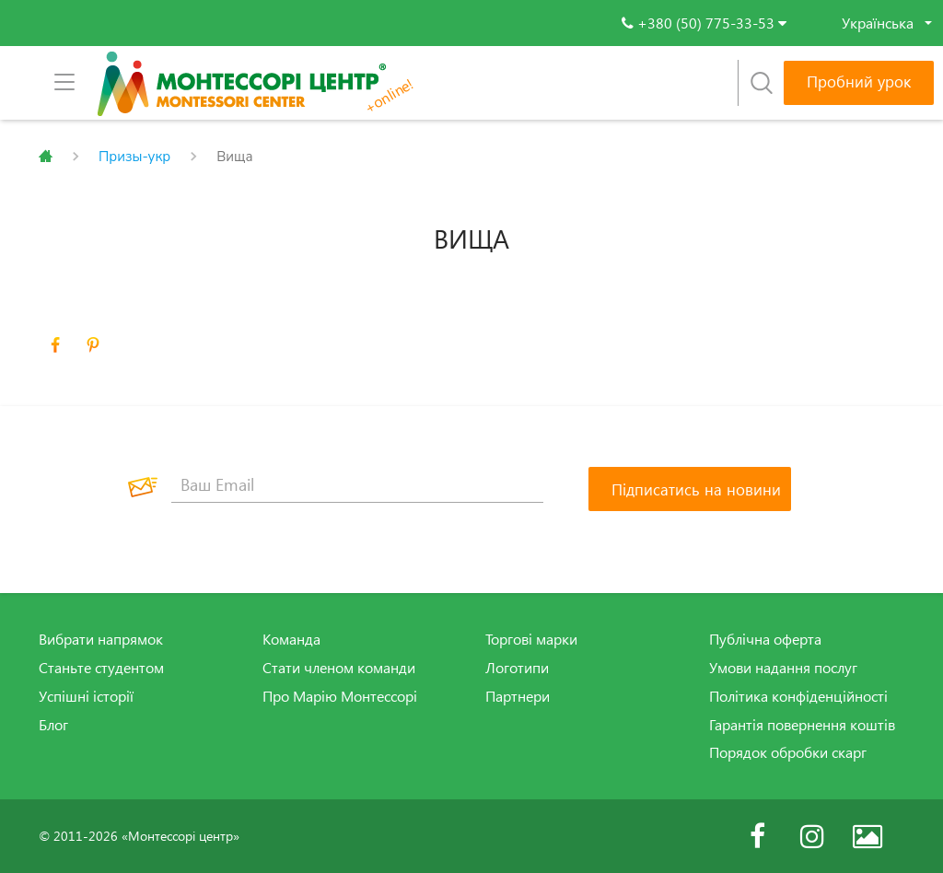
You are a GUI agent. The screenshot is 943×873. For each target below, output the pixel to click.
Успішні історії (86, 696)
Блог (53, 725)
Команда (291, 639)
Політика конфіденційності (798, 696)
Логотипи (517, 668)
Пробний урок (859, 81)
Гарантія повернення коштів (802, 725)
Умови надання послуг (783, 668)
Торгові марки (531, 639)
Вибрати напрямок (101, 639)
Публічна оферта (765, 639)
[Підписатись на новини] (689, 489)
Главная (45, 156)
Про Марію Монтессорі (339, 696)
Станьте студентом (101, 668)
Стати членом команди (338, 668)
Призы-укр (134, 156)
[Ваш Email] (357, 484)
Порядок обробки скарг (788, 752)
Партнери (517, 696)
